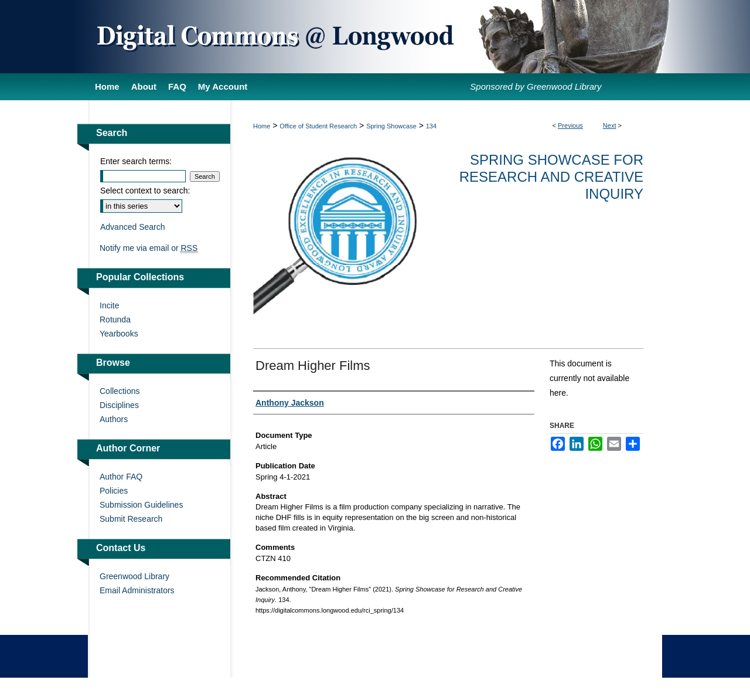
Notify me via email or (148, 248)
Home (261, 126)
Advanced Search (132, 227)
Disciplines (119, 405)
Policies (114, 490)
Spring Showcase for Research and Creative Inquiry (551, 177)
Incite (109, 305)
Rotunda (115, 319)
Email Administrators (137, 590)
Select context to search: (145, 190)
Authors (114, 419)
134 (431, 126)
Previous (570, 125)
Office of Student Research (318, 126)
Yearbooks (119, 333)
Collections (119, 391)
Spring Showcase (391, 126)
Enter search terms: (136, 161)
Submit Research (131, 519)
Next (609, 125)
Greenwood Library (134, 576)
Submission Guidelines (141, 504)
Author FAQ (121, 476)
